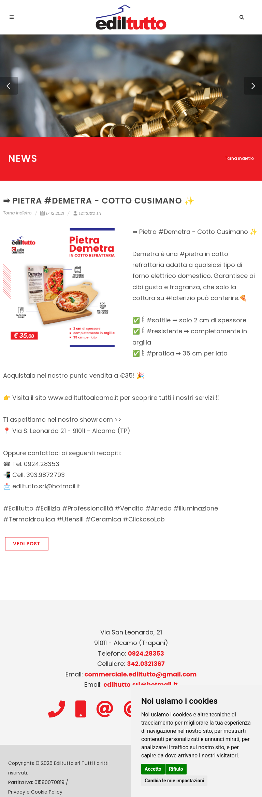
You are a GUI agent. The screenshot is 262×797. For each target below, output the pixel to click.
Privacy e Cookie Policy (35, 791)
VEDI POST (26, 543)
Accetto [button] (153, 769)
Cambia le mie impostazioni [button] (174, 780)
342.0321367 (145, 663)
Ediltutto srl (87, 213)
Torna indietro (239, 158)
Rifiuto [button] (176, 769)
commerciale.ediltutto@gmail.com (141, 674)
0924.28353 (146, 653)
